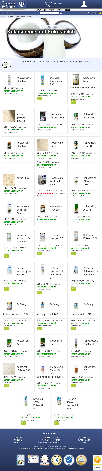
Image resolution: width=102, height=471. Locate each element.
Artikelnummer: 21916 (11, 286)
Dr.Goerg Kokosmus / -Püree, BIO (23, 238)
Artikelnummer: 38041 (44, 388)
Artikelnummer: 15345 (11, 224)
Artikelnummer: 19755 (77, 99)
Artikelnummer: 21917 (44, 289)
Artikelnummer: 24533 (77, 286)
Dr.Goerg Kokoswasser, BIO (57, 81)
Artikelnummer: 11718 (11, 132)
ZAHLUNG (18, 440)
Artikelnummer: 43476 (27, 420)
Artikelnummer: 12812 (11, 193)
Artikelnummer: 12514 (44, 158)
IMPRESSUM (84, 438)
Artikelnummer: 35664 (11, 93)
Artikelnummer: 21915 (77, 250)
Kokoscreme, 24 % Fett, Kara (56, 181)
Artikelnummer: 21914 (44, 250)
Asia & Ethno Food (9, 16)
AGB (84, 442)
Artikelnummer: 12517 (77, 158)
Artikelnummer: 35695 (11, 382)
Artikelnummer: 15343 (77, 196)
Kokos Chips (23, 178)
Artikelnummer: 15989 (44, 222)
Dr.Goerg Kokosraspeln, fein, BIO (24, 271)
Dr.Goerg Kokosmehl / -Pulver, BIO (90, 271)
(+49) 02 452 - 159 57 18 (51, 440)
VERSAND (18, 438)
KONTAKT (18, 442)
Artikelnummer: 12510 (44, 130)
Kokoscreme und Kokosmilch (24, 16)
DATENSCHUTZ (84, 440)
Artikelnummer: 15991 (77, 222)
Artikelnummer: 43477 (61, 420)
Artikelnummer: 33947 (77, 356)
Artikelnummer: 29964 (11, 356)
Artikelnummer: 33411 (44, 356)
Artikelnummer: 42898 (77, 382)
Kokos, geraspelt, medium (22, 117)
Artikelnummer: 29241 (77, 325)
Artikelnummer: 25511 (11, 325)
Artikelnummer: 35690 (44, 95)
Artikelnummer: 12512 (11, 158)
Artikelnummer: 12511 (77, 130)
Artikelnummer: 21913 (11, 253)
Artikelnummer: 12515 (44, 167)
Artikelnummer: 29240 (44, 325)
